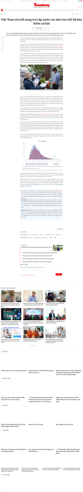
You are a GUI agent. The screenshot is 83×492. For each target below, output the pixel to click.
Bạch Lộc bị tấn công (36, 424)
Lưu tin (2, 44)
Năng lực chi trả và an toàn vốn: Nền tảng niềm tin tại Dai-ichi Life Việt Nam (10, 341)
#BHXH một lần (50, 234)
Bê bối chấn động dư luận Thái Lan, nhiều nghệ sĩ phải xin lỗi (13, 425)
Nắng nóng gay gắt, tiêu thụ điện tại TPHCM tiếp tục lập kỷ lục (32, 340)
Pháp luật (37, 10)
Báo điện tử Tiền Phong (41, 5)
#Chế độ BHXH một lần (27, 237)
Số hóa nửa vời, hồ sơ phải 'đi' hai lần (13, 371)
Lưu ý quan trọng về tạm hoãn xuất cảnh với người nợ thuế (55, 304)
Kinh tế (9, 10)
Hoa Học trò (54, 1)
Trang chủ (2, 10)
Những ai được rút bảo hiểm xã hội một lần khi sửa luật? (37, 255)
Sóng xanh (14, 10)
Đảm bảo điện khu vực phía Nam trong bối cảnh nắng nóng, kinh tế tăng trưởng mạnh (54, 341)
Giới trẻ (32, 10)
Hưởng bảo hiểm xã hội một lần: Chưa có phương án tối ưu (36, 247)
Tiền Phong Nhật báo (35, 1)
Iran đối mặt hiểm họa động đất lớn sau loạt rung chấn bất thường (52, 468)
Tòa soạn (60, 1)
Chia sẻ (2, 41)
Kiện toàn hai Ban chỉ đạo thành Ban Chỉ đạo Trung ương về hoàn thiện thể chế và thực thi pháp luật (69, 372)
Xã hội (6, 10)
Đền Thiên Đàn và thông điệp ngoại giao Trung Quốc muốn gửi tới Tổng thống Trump (30, 469)
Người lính (48, 10)
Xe (51, 10)
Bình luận (2, 48)
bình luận (81, 14)
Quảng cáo (66, 1)
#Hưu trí (42, 234)
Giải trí (59, 10)
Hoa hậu (73, 10)
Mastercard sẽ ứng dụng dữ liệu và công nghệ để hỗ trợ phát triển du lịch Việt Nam (33, 323)
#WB (55, 237)
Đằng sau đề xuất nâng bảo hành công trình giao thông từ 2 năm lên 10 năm (33, 304)
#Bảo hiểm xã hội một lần (41, 237)
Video (77, 10)
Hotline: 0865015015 (24, 1)
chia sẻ (72, 14)
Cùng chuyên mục (8, 288)
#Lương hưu (34, 234)
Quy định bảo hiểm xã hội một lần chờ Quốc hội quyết (37, 261)
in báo (78, 14)
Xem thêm (81, 10)
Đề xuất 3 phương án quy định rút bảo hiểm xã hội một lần (38, 258)
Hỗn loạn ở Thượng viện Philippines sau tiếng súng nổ (13, 450)
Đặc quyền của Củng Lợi (64, 424)
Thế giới (28, 10)
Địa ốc (19, 10)
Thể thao (42, 10)
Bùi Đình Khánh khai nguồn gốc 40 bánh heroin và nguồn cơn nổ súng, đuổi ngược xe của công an (41, 399)
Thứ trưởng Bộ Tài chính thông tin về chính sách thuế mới (55, 322)
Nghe (2, 37)
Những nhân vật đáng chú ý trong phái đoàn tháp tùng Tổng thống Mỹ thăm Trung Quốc (10, 469)
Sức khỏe (24, 10)
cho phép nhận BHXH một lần (46, 114)
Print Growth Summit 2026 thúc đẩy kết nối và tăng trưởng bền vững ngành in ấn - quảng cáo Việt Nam (11, 323)
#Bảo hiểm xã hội (25, 234)
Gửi (59, 274)
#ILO (50, 237)
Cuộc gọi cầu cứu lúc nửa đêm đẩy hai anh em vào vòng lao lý (13, 398)
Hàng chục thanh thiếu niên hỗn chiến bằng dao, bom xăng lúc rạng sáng (68, 399)
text (75, 14)
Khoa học (68, 10)
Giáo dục (63, 10)
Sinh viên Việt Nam (45, 1)
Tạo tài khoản (31, 267)
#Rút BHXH (59, 234)
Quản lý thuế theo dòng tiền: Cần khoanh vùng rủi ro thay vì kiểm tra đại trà (10, 305)
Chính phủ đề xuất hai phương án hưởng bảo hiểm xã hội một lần (40, 252)
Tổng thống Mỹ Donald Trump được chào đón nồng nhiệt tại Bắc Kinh (68, 451)
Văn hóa (54, 10)
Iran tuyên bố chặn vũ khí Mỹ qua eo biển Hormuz (41, 450)
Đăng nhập (22, 267)
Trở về (2, 51)
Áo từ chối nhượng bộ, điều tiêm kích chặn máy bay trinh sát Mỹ (71, 468)
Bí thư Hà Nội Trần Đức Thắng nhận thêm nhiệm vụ (41, 371)
